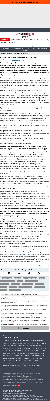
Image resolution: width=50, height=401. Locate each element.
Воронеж (11, 355)
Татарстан (18, 365)
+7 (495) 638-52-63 (17, 391)
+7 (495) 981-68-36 (13, 390)
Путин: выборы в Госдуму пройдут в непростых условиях (31, 324)
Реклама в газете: (7, 391)
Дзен (20, 270)
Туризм (27, 346)
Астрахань (14, 353)
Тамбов (12, 365)
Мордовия (26, 358)
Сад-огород (25, 50)
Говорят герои (35, 348)
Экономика (13, 343)
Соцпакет (30, 350)
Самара (15, 363)
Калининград (29, 355)
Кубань (5, 358)
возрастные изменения (7, 281)
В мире (20, 343)
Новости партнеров (30, 368)
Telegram (25, 270)
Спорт (38, 343)
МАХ (30, 270)
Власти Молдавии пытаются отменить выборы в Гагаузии (21, 294)
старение (42, 278)
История (43, 348)
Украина (33, 48)
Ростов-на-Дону (8, 363)
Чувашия (20, 368)
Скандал (24, 350)
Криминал (27, 348)
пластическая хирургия (30, 278)
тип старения (4, 284)
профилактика (39, 284)
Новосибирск (7, 360)
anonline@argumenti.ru (25, 390)
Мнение (12, 43)
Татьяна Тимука (16, 60)
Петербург (31, 360)
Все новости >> (25, 328)
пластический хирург (25, 287)
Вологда (5, 355)
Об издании (6, 341)
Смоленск (6, 365)
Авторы (4, 43)
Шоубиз (32, 343)
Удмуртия (32, 365)
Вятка (17, 355)
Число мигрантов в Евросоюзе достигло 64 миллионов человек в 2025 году (26, 317)
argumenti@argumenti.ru (8, 375)
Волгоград (41, 353)
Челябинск (13, 368)
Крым (42, 355)
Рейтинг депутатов (37, 341)
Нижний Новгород (36, 358)
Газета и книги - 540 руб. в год (25, 46)
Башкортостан (23, 353)
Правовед (39, 346)
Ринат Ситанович (39, 287)
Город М (5, 348)
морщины (20, 281)
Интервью (28, 40)
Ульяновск (39, 365)
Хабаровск (6, 368)
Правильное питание (9, 346)
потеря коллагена (27, 284)
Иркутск (22, 355)
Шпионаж (20, 348)
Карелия (37, 355)
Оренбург (15, 360)
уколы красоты (15, 284)
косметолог (13, 287)
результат (4, 290)
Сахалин (27, 363)
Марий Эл (19, 358)
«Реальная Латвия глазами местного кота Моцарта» (25, 254)
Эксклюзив (17, 278)
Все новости (16, 40)
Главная (13, 341)
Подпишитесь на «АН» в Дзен (25, 2)
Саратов (21, 363)
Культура (32, 346)
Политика (6, 343)
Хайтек (19, 350)
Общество (26, 343)
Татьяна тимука (7, 278)
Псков (36, 360)
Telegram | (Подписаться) (7, 324)
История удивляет (42, 48)
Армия (27, 48)
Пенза (20, 360)
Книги (38, 40)
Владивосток (32, 353)
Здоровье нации (39, 350)
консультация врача (31, 281)
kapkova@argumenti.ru (19, 393)
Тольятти (25, 365)
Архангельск (6, 353)
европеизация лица (15, 290)
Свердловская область (38, 363)
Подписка (5, 40)
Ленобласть (11, 358)
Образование (7, 350)
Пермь (25, 360)
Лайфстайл (20, 346)
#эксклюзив (6, 48)
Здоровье (43, 343)
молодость (4, 287)
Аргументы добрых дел (17, 48)
